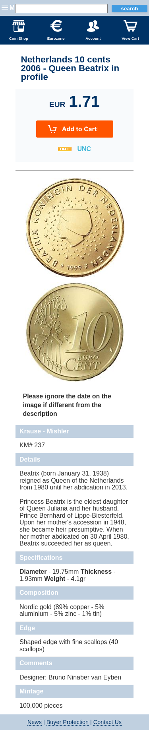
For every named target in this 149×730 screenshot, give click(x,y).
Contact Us (107, 722)
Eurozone (56, 30)
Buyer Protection (67, 722)
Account (93, 30)
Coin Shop (18, 30)
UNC (84, 149)
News (34, 722)
